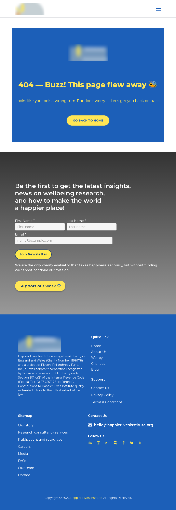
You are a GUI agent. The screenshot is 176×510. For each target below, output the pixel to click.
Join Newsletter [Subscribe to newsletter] (33, 254)
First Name (25, 221)
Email (20, 234)
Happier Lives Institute (86, 498)
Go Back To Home (88, 120)
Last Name (76, 221)
